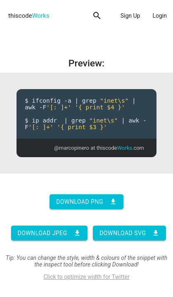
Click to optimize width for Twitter (86, 276)
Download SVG (129, 233)
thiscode (28, 15)
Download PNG (86, 201)
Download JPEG (49, 233)
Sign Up (130, 15)
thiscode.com (120, 148)
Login (159, 15)
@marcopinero (71, 148)
